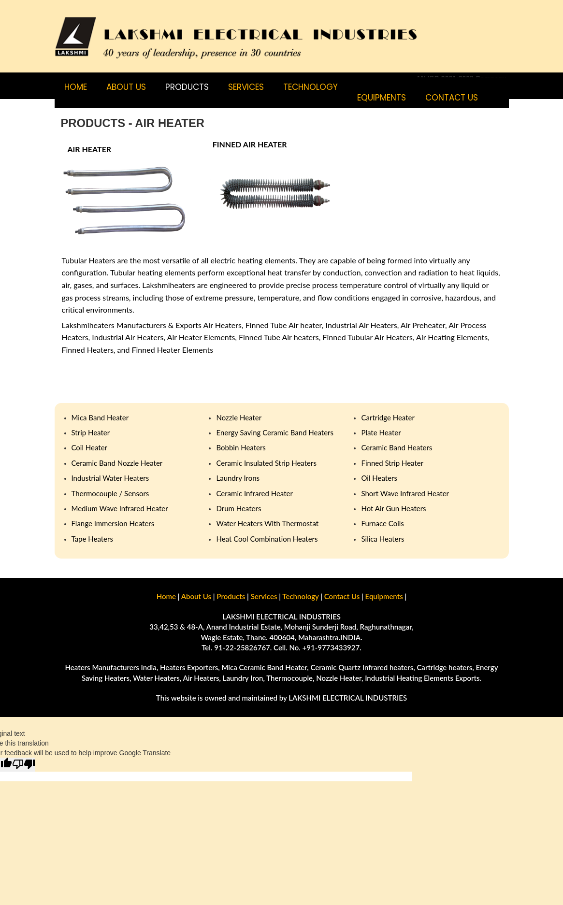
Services (264, 596)
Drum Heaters (238, 508)
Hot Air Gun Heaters (393, 508)
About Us (196, 596)
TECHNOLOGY (310, 87)
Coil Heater (90, 447)
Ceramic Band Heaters (396, 447)
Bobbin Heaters (240, 447)
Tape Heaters (92, 538)
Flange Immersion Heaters (113, 523)
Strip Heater (91, 432)
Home (75, 87)
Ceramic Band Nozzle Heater (117, 463)
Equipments (381, 97)
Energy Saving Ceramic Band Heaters (274, 432)
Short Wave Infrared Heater (405, 493)
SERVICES (246, 87)
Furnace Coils (382, 523)
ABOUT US (126, 87)
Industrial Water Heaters (110, 478)
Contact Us (342, 596)
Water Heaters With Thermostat (267, 523)
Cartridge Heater (387, 417)
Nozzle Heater (238, 417)
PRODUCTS (187, 87)
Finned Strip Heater (392, 463)
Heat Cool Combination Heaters (267, 538)
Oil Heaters (379, 478)
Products (231, 596)
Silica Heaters (382, 538)
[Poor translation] (23, 765)
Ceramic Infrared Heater (254, 493)
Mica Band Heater (100, 417)
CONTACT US (451, 97)
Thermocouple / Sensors (110, 493)
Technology (300, 596)
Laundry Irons (238, 478)
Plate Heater (381, 432)
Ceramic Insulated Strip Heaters (266, 463)
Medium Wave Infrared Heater (120, 508)
